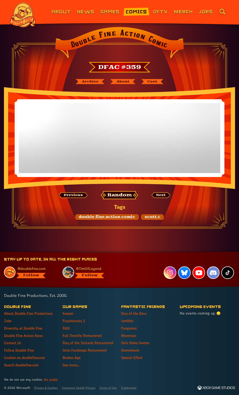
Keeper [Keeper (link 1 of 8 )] (68, 313)
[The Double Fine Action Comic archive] (88, 81)
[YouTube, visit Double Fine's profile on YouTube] (198, 273)
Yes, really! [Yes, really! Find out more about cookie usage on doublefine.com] (51, 379)
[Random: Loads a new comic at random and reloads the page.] (120, 196)
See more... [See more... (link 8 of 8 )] (72, 365)
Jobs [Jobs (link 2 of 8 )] (8, 321)
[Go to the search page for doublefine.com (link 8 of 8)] (222, 11)
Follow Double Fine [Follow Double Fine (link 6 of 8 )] (20, 350)
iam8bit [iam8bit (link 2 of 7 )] (127, 321)
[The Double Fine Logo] (23, 15)
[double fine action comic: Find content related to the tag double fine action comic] (107, 217)
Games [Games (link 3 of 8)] (110, 11)
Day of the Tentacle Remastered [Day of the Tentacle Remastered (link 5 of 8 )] (90, 343)
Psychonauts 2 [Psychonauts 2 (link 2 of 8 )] (75, 321)
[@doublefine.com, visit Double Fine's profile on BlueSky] (29, 272)
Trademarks (135, 388)
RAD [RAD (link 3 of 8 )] (66, 328)
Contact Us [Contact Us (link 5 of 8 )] (13, 343)
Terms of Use (114, 388)
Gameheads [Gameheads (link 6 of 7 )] (131, 350)
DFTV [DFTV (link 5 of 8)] (160, 11)
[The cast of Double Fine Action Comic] (154, 81)
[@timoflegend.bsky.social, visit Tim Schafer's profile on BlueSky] (88, 272)
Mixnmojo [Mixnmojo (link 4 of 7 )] (129, 335)
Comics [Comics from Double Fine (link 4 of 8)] (136, 11)
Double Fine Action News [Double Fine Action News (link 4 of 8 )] (25, 335)
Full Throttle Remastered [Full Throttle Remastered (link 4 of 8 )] (83, 335)
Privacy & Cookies (47, 388)
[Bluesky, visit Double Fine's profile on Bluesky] (184, 273)
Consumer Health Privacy (82, 388)
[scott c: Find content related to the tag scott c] (152, 217)
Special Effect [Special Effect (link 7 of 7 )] (132, 357)
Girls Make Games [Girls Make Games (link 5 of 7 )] (136, 343)
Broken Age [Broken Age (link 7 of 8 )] (72, 357)
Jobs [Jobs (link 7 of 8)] (206, 11)
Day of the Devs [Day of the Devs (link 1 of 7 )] (134, 313)
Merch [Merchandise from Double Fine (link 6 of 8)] (183, 11)
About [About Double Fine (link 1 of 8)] (61, 11)
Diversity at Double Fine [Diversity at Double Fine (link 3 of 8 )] (24, 328)
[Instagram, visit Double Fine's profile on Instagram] (169, 273)
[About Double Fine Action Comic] (123, 81)
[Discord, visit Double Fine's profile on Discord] (213, 273)
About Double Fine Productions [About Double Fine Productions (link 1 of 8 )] (30, 313)
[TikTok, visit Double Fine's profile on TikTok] (227, 273)
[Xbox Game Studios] (216, 388)
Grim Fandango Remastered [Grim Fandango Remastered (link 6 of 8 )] (86, 350)
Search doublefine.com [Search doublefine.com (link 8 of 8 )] (23, 365)
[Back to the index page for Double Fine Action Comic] (119, 43)
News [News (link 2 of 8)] (85, 11)
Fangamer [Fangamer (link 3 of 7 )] (129, 328)
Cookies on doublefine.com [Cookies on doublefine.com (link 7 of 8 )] (26, 357)
